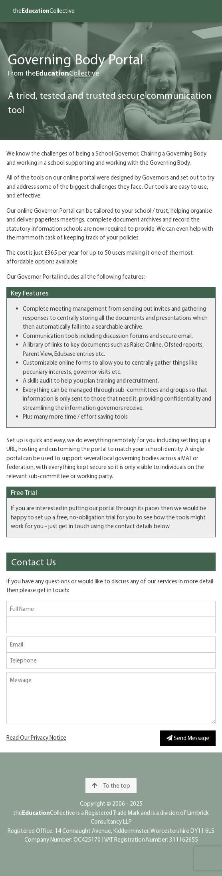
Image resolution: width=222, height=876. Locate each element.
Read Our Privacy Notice (36, 737)
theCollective (44, 10)
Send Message (187, 738)
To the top (111, 785)
